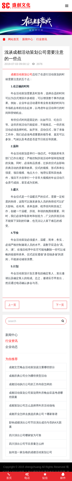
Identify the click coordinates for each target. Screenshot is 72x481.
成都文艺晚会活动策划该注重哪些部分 (32, 367)
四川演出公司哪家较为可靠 (25, 435)
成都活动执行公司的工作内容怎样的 (30, 384)
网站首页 (11, 39)
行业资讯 (41, 39)
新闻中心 (27, 39)
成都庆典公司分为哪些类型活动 (28, 375)
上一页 (12, 304)
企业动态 (11, 346)
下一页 (60, 304)
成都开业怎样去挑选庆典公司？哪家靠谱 (33, 414)
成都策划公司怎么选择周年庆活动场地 (32, 405)
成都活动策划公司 (21, 74)
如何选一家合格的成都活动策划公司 (30, 452)
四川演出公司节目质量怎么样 (26, 443)
